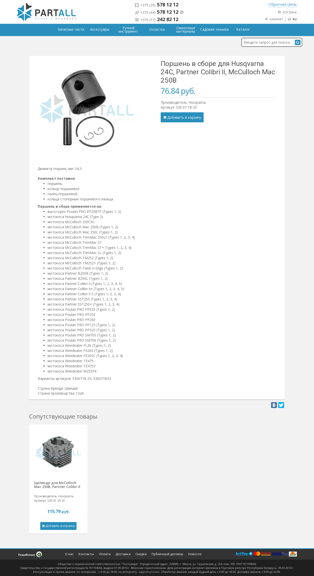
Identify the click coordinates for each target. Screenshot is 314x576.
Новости (194, 554)
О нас (69, 554)
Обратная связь (283, 4)
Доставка (123, 554)
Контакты (86, 554)
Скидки (141, 554)
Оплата (105, 554)
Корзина (287, 12)
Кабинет (273, 19)
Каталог (243, 29)
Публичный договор (167, 554)
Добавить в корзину (182, 117)
